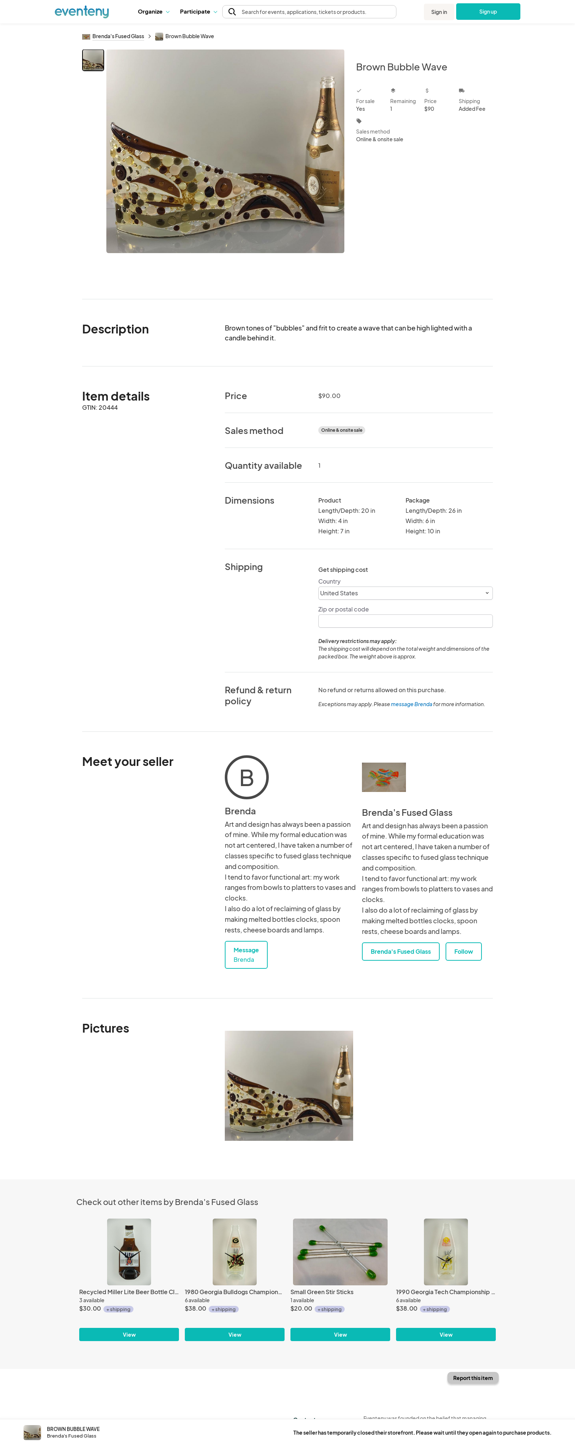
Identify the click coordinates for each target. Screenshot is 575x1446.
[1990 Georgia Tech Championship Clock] (446, 1252)
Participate (198, 11)
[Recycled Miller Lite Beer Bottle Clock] (129, 1252)
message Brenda (411, 704)
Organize (153, 11)
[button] (153, 11)
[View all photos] (225, 168)
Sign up (488, 11)
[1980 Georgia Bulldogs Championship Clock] (235, 1252)
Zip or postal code (343, 609)
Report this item (473, 1377)
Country (329, 581)
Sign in (439, 11)
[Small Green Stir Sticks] (340, 1252)
